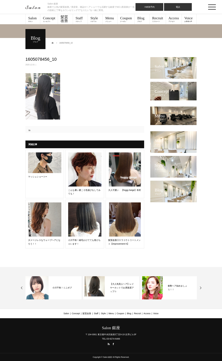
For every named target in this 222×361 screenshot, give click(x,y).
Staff (80, 19)
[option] (53, 287)
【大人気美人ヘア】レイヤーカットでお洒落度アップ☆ (122, 288)
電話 (178, 7)
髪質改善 (64, 19)
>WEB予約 (149, 7)
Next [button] (200, 287)
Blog (142, 19)
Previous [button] (21, 287)
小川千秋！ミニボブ (62, 287)
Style (95, 19)
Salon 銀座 (111, 328)
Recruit (157, 19)
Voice (189, 19)
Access (174, 19)
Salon (32, 19)
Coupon (126, 19)
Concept (49, 19)
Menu (110, 19)
